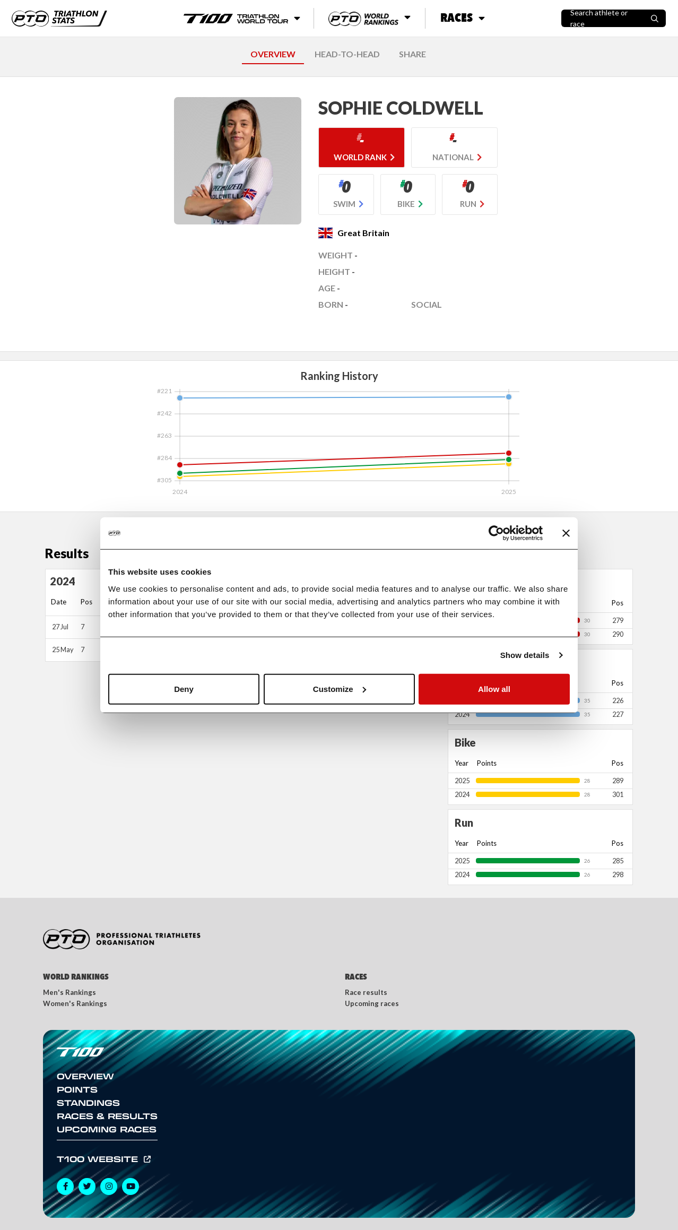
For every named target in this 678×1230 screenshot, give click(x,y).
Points (77, 1089)
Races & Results (107, 1116)
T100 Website (99, 1159)
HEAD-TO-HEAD (347, 54)
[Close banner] (566, 533)
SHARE (412, 54)
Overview (85, 1076)
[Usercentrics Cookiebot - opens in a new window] (496, 533)
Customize (339, 688)
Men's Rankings (69, 992)
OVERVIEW (272, 54)
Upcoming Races (107, 1129)
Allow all (494, 688)
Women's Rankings (75, 1003)
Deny (184, 688)
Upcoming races (372, 1003)
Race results (366, 992)
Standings (88, 1102)
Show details (525, 655)
